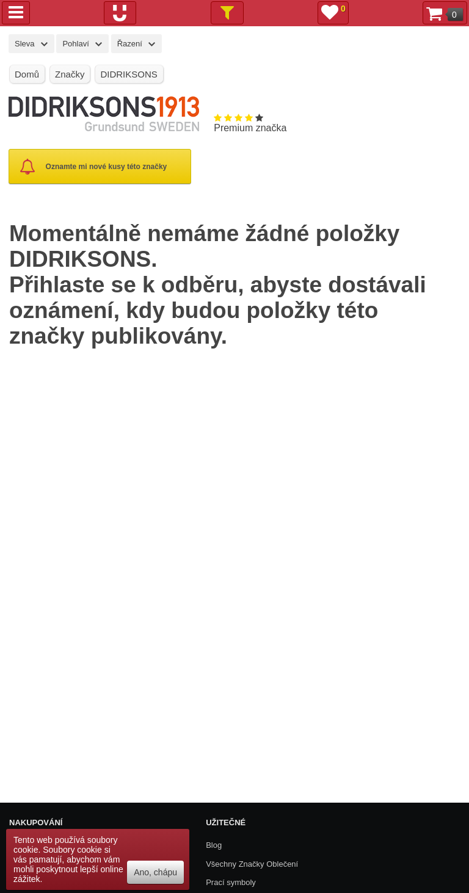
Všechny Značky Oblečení (252, 864)
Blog (214, 845)
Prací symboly (231, 882)
